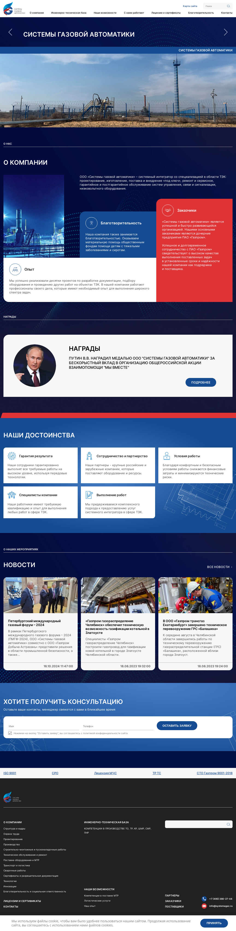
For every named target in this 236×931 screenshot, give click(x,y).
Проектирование (13, 839)
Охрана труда (11, 833)
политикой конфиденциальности (101, 733)
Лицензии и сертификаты (166, 12)
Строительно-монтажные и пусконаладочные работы (34, 849)
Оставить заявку (177, 725)
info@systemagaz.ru (221, 906)
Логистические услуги (97, 900)
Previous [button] (10, 32)
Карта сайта (190, 6)
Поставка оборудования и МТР (21, 860)
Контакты (227, 12)
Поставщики (174, 906)
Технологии (10, 881)
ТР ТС (157, 773)
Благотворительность (201, 12)
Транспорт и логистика (16, 865)
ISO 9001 (9, 773)
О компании (37, 12)
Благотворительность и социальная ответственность (34, 891)
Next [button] (226, 32)
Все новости (218, 567)
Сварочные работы (14, 870)
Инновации (9, 886)
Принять (214, 923)
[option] (118, 34)
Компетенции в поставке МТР (101, 895)
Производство (11, 844)
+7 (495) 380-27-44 (220, 898)
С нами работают (134, 12)
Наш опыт (89, 906)
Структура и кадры (14, 828)
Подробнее (200, 382)
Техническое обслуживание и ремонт (25, 854)
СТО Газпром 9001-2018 (215, 773)
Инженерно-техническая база (68, 12)
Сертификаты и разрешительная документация (30, 875)
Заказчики (173, 901)
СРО (55, 773)
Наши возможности (105, 12)
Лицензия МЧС (105, 773)
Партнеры (172, 895)
